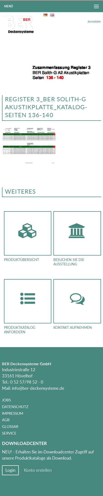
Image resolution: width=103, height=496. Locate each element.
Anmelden (94, 21)
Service (9, 433)
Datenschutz (15, 406)
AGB (6, 420)
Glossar (10, 426)
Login (10, 470)
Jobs (6, 400)
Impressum (12, 413)
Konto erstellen (38, 470)
